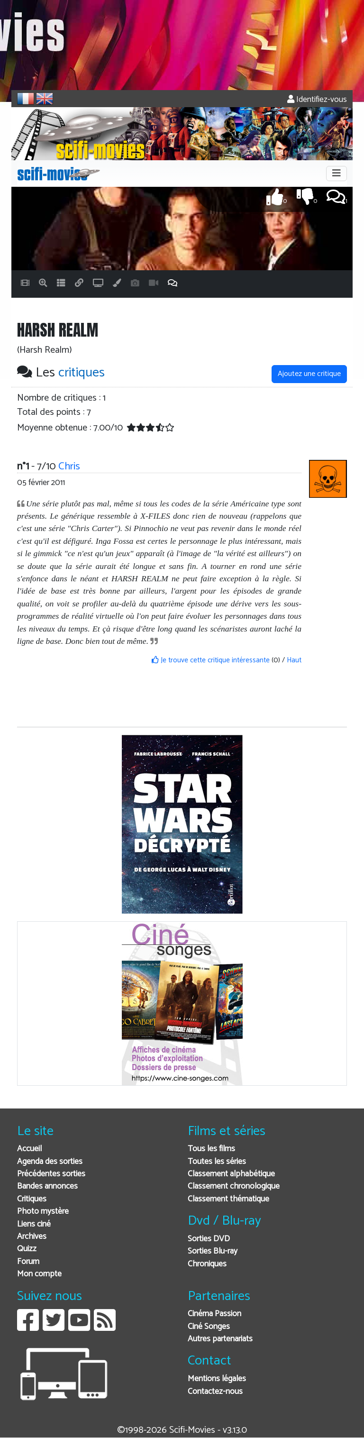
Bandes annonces (47, 1186)
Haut (294, 660)
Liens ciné (34, 1224)
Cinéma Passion (214, 1314)
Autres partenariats (220, 1339)
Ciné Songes (209, 1327)
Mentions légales (217, 1379)
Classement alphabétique (231, 1174)
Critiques (31, 1199)
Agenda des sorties (49, 1162)
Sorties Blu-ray (212, 1251)
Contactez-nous (215, 1392)
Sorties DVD (209, 1239)
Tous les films (211, 1149)
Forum (28, 1262)
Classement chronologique (234, 1186)
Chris (69, 466)
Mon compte (39, 1274)
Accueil (29, 1149)
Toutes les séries (217, 1162)
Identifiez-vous (317, 100)
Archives (31, 1237)
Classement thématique (228, 1199)
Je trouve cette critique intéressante (211, 660)
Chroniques (207, 1264)
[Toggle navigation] (336, 173)
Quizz (26, 1249)
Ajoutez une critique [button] (309, 373)
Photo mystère (43, 1211)
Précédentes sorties (51, 1174)
